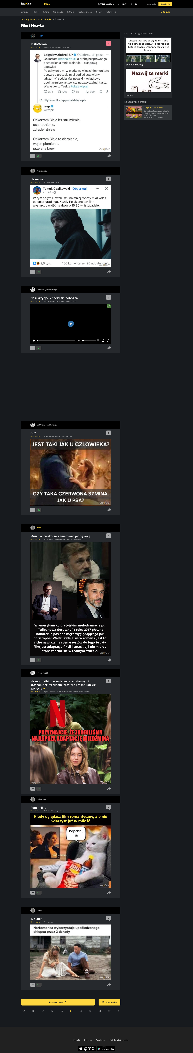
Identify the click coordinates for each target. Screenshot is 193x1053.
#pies (46, 436)
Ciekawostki (58, 12)
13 (81, 1011)
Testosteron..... (40, 44)
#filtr (52, 182)
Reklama (88, 1040)
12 (90, 1011)
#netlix (59, 692)
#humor (51, 539)
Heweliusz (37, 179)
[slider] (56, 340)
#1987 (75, 301)
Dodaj (47, 4)
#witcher (53, 692)
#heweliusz (58, 182)
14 (71, 1011)
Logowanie (151, 4)
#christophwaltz (60, 539)
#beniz (63, 436)
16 (52, 1011)
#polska (47, 182)
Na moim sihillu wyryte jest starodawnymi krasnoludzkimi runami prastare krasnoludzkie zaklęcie (63, 684)
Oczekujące (107, 4)
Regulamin (100, 1040)
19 (23, 1011)
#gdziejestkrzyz (54, 301)
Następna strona (57, 1002)
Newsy (99, 12)
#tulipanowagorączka (75, 539)
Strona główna (28, 19)
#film (46, 539)
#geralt (46, 692)
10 (109, 1011)
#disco (46, 301)
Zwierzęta (25, 12)
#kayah (46, 47)
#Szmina (69, 436)
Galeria (46, 12)
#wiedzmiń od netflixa (70, 692)
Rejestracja (165, 4)
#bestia (57, 436)
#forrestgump (49, 922)
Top (135, 4)
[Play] (34, 340)
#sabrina (69, 301)
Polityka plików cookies (119, 1040)
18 (33, 1011)
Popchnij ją (38, 807)
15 (62, 1011)
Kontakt (76, 1040)
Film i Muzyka (44, 19)
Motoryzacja (111, 12)
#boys (63, 301)
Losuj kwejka (109, 1002)
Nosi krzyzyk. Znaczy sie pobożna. (54, 298)
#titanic (53, 811)
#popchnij (59, 811)
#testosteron (67, 47)
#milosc (47, 811)
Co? (33, 433)
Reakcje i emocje (85, 12)
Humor (36, 12)
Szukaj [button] (166, 12)
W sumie (36, 919)
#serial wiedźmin (84, 692)
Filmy (123, 4)
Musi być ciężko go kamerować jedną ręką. (60, 536)
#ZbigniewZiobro (56, 47)
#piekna (51, 436)
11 (100, 1011)
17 (43, 1011)
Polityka (70, 12)
